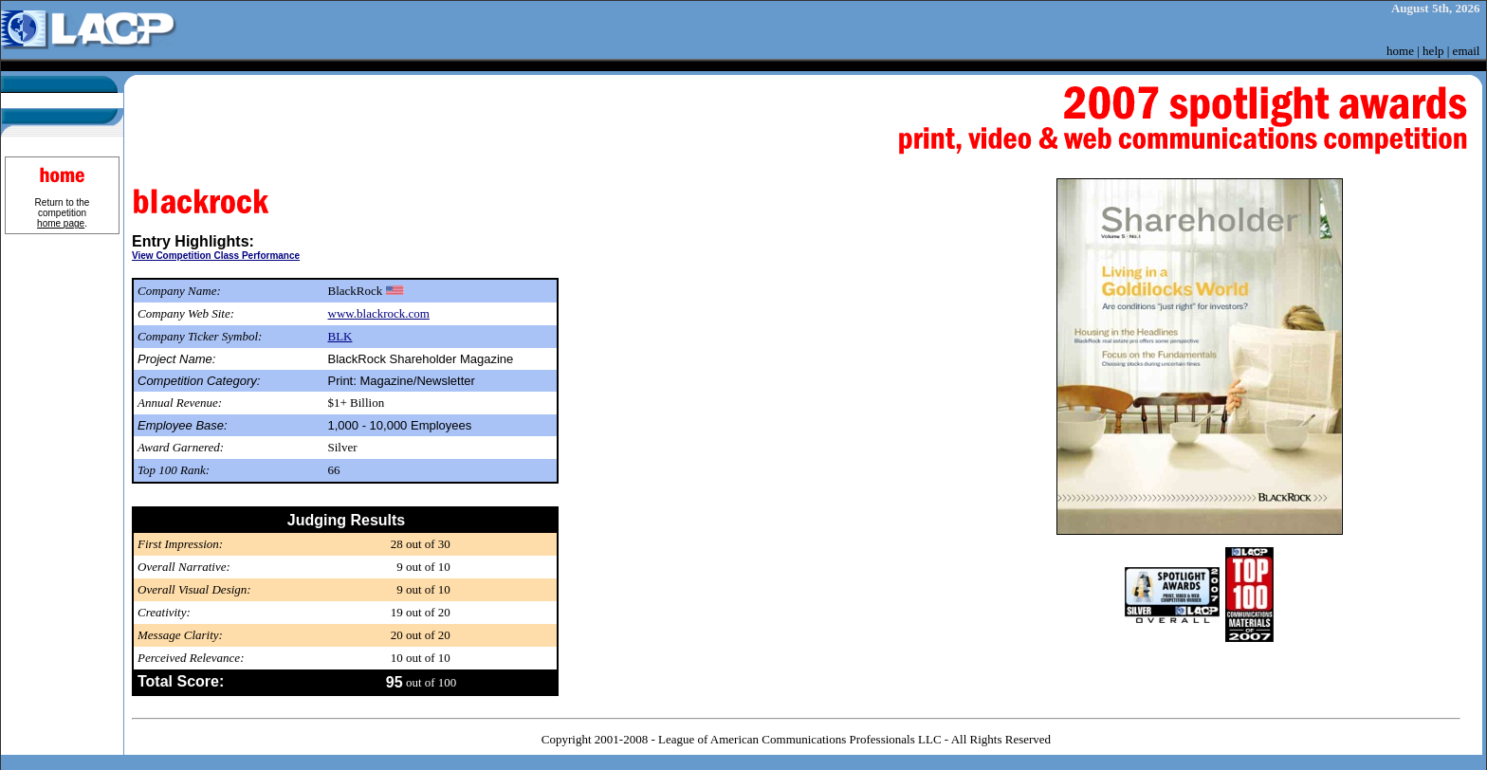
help (1433, 51)
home (1400, 51)
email (1466, 51)
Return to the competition (62, 213)
